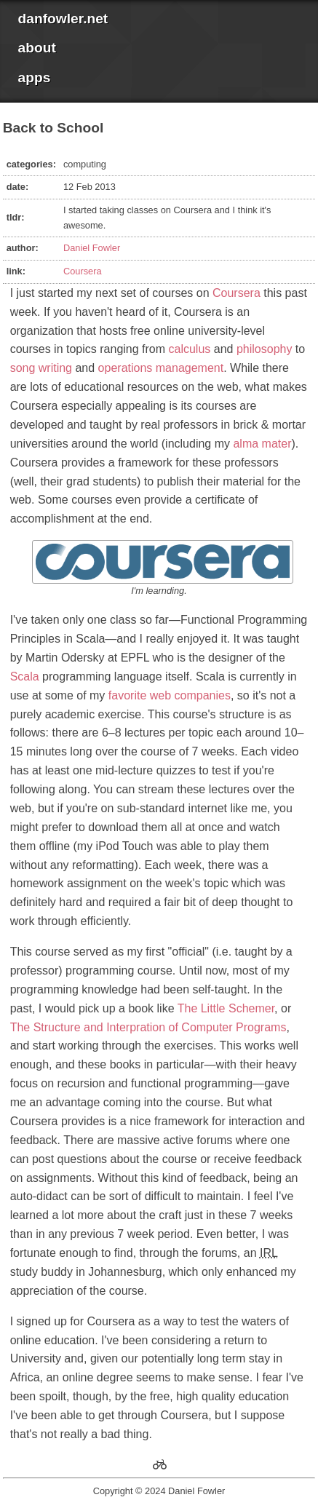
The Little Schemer (226, 1008)
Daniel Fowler (91, 247)
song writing (41, 368)
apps (34, 77)
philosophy (264, 349)
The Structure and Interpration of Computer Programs (148, 1027)
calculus (190, 349)
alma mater (262, 443)
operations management (161, 368)
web (160, 695)
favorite (127, 695)
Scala (24, 676)
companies (203, 695)
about (37, 47)
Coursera (82, 271)
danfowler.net (63, 18)
